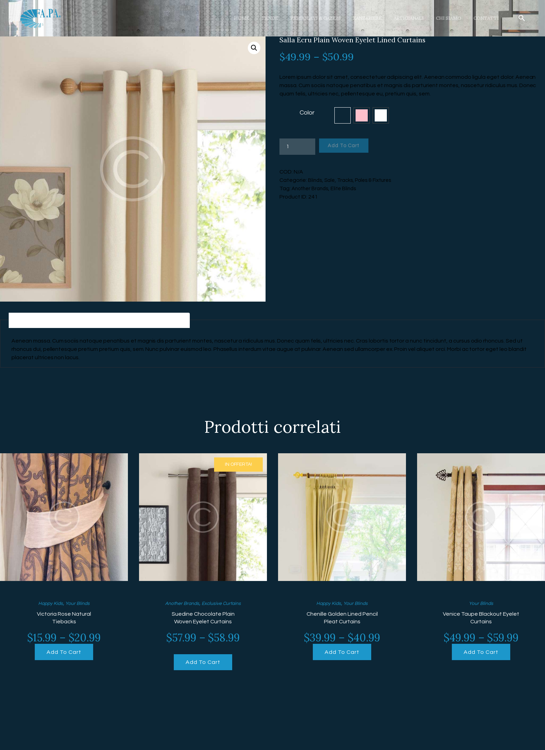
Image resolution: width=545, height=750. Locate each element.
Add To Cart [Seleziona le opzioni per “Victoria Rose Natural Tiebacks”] (64, 655)
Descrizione (37, 321)
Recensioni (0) (176, 321)
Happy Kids (48, 604)
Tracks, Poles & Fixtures (369, 180)
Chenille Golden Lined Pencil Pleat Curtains (342, 619)
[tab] (37, 321)
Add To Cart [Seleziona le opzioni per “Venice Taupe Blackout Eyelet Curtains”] (481, 655)
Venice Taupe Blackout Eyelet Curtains (481, 619)
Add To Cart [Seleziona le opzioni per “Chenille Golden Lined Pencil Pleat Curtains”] (342, 655)
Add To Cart (348, 146)
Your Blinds (79, 604)
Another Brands (312, 188)
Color (307, 112)
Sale (331, 180)
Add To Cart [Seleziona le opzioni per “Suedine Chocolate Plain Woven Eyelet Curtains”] (203, 665)
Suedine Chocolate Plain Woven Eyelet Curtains (203, 619)
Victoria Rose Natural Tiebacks (64, 619)
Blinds (315, 180)
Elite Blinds (347, 188)
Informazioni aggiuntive (105, 321)
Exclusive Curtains (224, 604)
